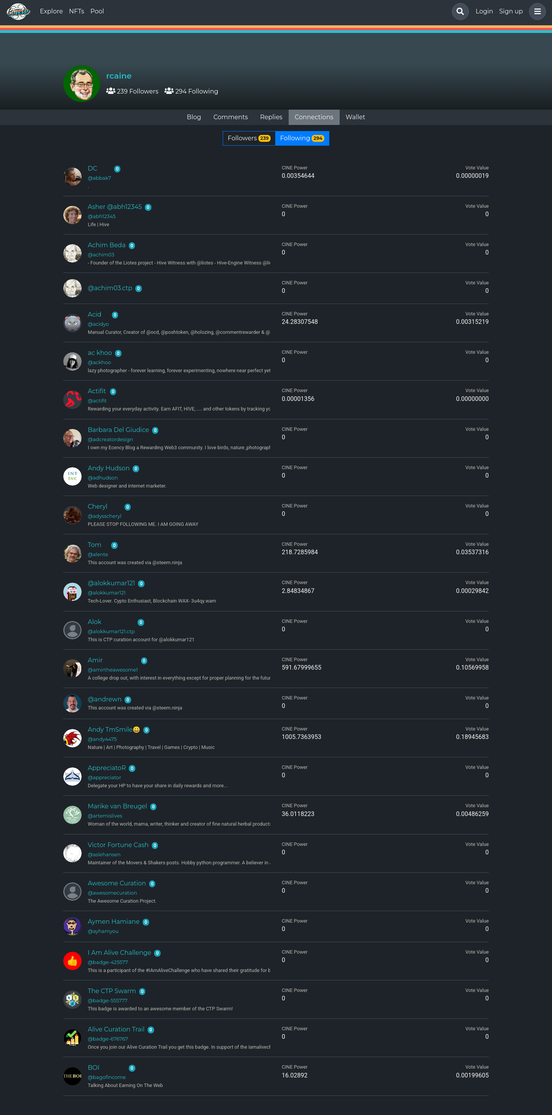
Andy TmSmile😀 (114, 729)
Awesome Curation (117, 883)
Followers (249, 138)
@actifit (97, 401)
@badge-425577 (108, 962)
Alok (94, 622)
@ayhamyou (103, 931)
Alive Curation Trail (116, 1029)
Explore (51, 11)
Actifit (97, 391)
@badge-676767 (108, 1039)
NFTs (76, 11)
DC (92, 168)
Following (302, 138)
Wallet (355, 117)
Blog (194, 117)
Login (484, 11)
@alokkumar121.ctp (111, 631)
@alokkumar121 (111, 583)
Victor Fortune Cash (118, 845)
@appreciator (104, 777)
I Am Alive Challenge (119, 952)
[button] (536, 11)
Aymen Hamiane (114, 921)
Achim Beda (107, 245)
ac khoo (100, 352)
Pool (97, 11)
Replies (271, 117)
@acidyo (98, 324)
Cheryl (97, 506)
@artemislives (105, 816)
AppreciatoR (107, 768)
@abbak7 (99, 178)
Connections (314, 117)
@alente (98, 554)
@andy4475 (102, 739)
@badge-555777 (108, 1000)
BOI (93, 1067)
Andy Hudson (109, 468)
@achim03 (101, 255)
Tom (94, 544)
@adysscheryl (105, 516)
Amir (95, 660)
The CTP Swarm (112, 991)
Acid (94, 314)
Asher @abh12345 (115, 206)
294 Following (191, 91)
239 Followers (132, 91)
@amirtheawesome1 (113, 670)
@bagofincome (107, 1077)
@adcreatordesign (110, 439)
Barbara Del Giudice (118, 430)
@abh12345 (102, 216)
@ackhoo (99, 362)
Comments (231, 117)
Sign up (511, 11)
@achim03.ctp (110, 288)
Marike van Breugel (117, 806)
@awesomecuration (112, 893)
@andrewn (105, 699)
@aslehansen (104, 854)
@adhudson (103, 478)
